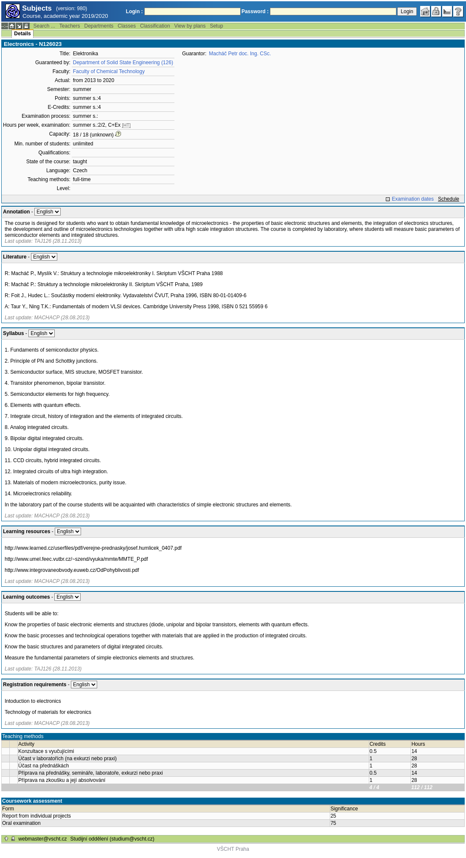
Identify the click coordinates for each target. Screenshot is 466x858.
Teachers (69, 26)
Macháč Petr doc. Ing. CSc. (240, 54)
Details (22, 34)
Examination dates (413, 199)
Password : (255, 11)
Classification (155, 26)
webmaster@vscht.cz (42, 839)
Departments (99, 26)
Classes (127, 26)
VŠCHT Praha (233, 849)
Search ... (44, 26)
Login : (134, 11)
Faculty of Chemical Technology (109, 71)
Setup (216, 26)
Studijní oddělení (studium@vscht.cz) (112, 839)
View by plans (190, 26)
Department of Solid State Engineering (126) (123, 62)
